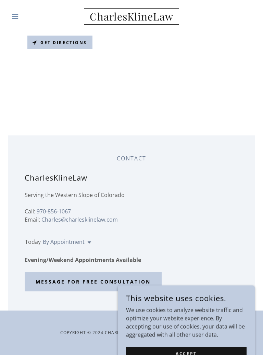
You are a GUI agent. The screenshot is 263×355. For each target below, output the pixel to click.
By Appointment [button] (64, 242)
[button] (26, 16)
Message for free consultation (93, 281)
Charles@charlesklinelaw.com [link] (79, 219)
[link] (131, 18)
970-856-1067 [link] (54, 211)
